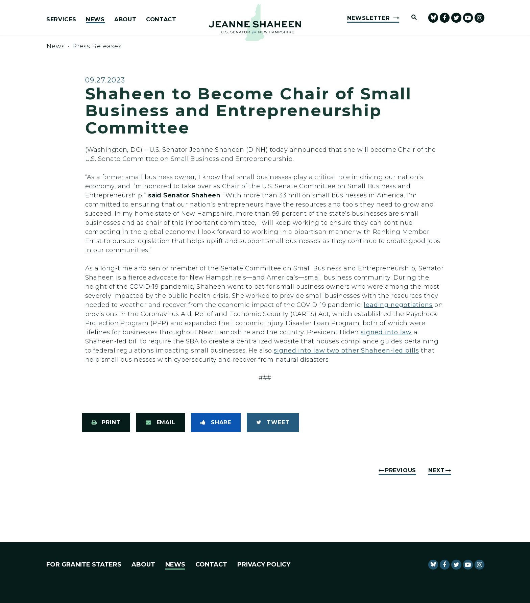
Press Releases (97, 46)
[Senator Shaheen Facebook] (444, 18)
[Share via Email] (160, 422)
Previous (400, 470)
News (95, 20)
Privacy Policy (263, 564)
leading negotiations (398, 305)
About (125, 20)
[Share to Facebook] (216, 422)
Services (61, 20)
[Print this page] (106, 422)
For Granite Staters (83, 564)
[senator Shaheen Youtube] (468, 18)
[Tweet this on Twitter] (273, 422)
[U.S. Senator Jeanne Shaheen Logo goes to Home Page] (255, 22)
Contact (161, 20)
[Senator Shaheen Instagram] (479, 18)
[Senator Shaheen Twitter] (456, 18)
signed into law (386, 332)
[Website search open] (411, 18)
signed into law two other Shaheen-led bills (346, 350)
